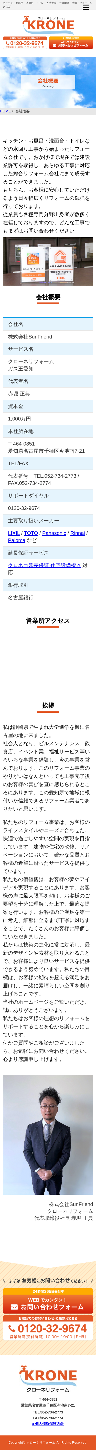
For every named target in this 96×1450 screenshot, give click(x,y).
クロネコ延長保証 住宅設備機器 (44, 565)
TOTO (31, 533)
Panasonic (54, 533)
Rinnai (77, 533)
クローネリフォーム (41, 1442)
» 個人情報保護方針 (48, 1424)
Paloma (16, 540)
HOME (5, 111)
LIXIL (14, 533)
